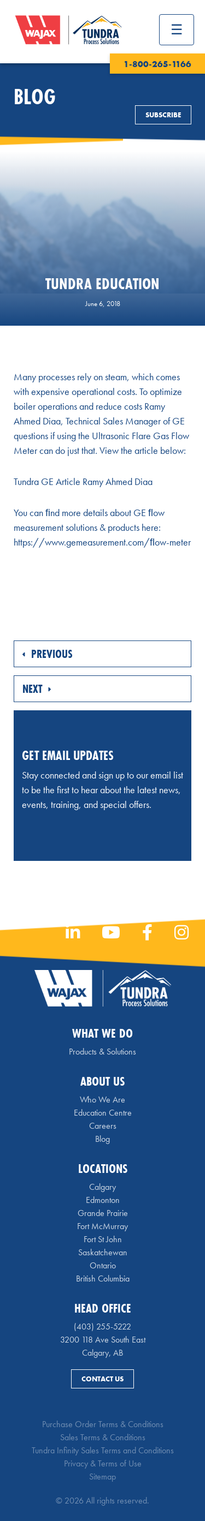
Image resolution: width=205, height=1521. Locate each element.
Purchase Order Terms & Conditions (102, 1424)
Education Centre (103, 1112)
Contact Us (102, 1379)
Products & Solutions (102, 1051)
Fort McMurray (102, 1226)
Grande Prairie (103, 1213)
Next (36, 689)
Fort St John (103, 1239)
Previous (47, 654)
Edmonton (103, 1200)
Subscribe (163, 114)
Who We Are (102, 1099)
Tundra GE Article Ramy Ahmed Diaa (83, 481)
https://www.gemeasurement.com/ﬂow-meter (102, 542)
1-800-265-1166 (157, 64)
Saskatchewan (102, 1252)
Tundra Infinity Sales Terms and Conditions (103, 1450)
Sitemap (102, 1476)
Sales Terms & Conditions (102, 1437)
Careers (102, 1125)
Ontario (103, 1265)
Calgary (102, 1187)
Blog (102, 1139)
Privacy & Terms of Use (103, 1463)
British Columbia (103, 1278)
